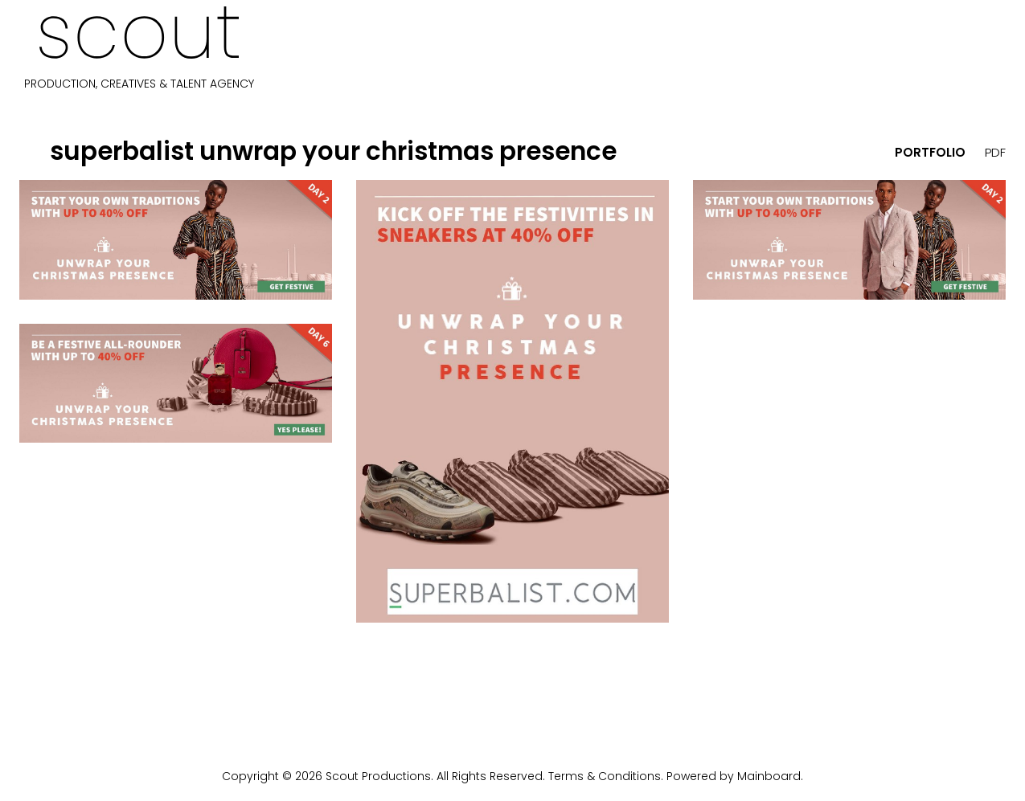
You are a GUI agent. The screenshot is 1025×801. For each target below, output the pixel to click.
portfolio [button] (930, 152)
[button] (32, 151)
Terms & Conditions (604, 776)
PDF (995, 152)
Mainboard (769, 776)
